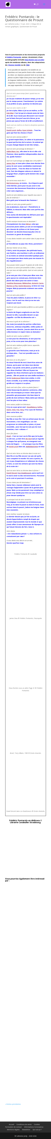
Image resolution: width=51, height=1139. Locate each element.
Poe (17, 410)
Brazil (9, 436)
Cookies (37, 1124)
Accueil (11, 1124)
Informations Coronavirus (33, 1127)
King (22, 410)
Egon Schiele (27, 130)
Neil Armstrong (13, 183)
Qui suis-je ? (37, 1130)
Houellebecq (32, 407)
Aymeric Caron (37, 283)
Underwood (16, 378)
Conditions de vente (24, 1124)
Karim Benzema (25, 286)
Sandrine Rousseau (14, 283)
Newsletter (26, 1130)
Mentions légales (13, 1130)
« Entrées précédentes (13, 1104)
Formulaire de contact (13, 1127)
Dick (14, 410)
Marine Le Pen (12, 286)
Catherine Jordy (13, 24)
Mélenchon (26, 283)
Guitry (9, 410)
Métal (28, 224)
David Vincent (12, 473)
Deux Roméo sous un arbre (34, 60)
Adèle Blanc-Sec (13, 151)
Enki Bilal (10, 113)
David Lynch (11, 130)
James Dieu (11, 163)
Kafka (19, 130)
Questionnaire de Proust (28, 27)
